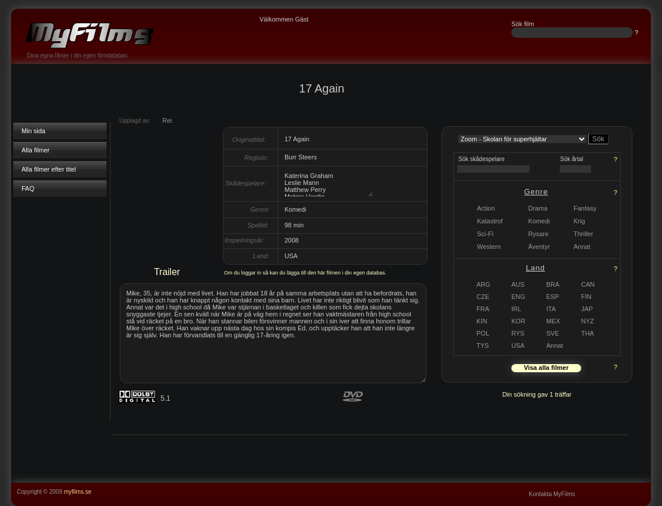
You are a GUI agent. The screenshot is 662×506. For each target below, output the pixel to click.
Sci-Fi (485, 233)
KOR (518, 321)
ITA (551, 308)
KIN (481, 321)
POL (482, 333)
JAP (587, 308)
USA (518, 345)
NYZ (587, 321)
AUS (518, 284)
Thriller (583, 233)
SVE (552, 333)
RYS (517, 333)
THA (587, 333)
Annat (554, 345)
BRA (553, 284)
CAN (588, 284)
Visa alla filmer (546, 367)
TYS (482, 345)
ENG (518, 296)
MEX (553, 321)
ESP (552, 296)
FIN (586, 296)
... (645, 486)
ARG (483, 284)
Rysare (538, 233)
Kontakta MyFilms (552, 494)
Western (489, 246)
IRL (516, 308)
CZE (482, 296)
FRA (482, 308)
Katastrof (490, 221)
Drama (537, 208)
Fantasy (585, 208)
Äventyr (539, 246)
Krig (579, 221)
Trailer (167, 272)
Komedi (539, 221)
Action (486, 208)
